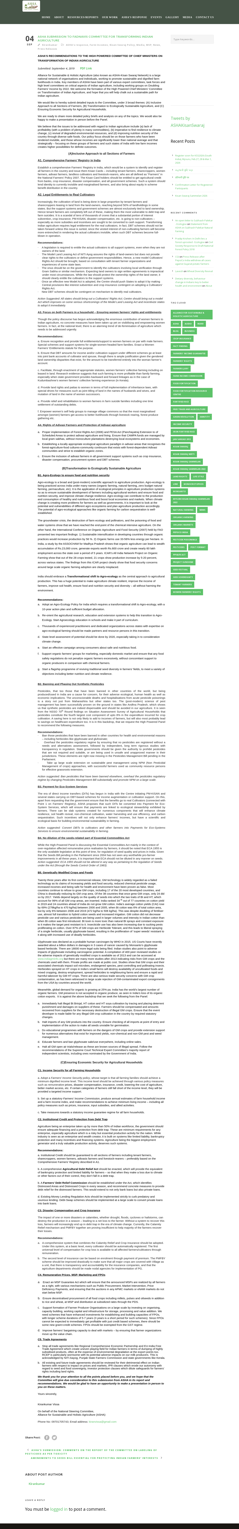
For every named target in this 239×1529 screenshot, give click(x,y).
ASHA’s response (134, 17)
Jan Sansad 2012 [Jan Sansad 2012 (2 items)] (182, 439)
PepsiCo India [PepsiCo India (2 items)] (180, 532)
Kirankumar (50, 44)
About (59, 17)
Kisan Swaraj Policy (122, 44)
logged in (59, 1509)
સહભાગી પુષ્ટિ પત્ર (184, 170)
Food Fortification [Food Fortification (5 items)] (184, 383)
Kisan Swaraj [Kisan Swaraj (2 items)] (180, 446)
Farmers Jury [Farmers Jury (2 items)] (180, 368)
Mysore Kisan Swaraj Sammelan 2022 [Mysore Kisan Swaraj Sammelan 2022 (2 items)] (191, 501)
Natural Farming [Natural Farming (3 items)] (183, 509)
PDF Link (86, 68)
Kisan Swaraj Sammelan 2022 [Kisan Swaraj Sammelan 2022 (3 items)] (189, 469)
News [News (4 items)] (202, 509)
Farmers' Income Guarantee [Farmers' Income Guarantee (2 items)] (189, 353)
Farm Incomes (99, 44)
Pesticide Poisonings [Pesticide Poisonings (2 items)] (185, 539)
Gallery (172, 17)
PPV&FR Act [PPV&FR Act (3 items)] (179, 554)
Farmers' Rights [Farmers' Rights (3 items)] (182, 361)
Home (46, 17)
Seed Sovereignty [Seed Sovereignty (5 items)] (183, 577)
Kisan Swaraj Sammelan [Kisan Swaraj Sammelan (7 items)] (187, 461)
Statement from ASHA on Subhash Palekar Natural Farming (194, 227)
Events (156, 17)
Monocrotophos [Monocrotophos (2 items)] (194, 484)
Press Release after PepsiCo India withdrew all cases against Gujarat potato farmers (193, 260)
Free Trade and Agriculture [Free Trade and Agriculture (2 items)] (189, 409)
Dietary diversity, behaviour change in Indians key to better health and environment (192, 282)
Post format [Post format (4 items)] (198, 547)
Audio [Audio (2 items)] (188, 323)
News (156, 44)
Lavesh (179, 271)
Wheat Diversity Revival (200, 271)
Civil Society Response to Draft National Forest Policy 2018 (194, 246)
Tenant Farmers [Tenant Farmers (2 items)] (182, 584)
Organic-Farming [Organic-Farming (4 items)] (183, 517)
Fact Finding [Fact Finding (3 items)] (180, 346)
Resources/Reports (83, 17)
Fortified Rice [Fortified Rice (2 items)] (181, 401)
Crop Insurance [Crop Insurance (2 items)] (182, 338)
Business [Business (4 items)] (190, 331)
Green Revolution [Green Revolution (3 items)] (183, 416)
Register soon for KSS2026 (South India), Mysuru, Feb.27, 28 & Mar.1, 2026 (193, 159)
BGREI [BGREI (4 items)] (200, 323)
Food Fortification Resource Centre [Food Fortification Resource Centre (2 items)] (190, 393)
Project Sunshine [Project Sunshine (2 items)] (183, 562)
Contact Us (205, 17)
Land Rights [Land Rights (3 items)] (180, 476)
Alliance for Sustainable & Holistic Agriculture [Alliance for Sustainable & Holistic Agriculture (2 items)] (188, 314)
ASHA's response (77, 44)
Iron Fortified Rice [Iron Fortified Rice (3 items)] (184, 431)
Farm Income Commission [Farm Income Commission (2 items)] (187, 375)
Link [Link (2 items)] (175, 484)
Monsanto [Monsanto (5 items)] (179, 491)
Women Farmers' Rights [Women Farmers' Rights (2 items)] (187, 592)
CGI (177, 256)
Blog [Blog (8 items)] (176, 331)
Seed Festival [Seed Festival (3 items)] (180, 569)
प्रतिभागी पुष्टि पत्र (182, 177)
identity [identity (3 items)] (205, 416)
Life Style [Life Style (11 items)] (198, 476)
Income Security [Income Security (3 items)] (182, 424)
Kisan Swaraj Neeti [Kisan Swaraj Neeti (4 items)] (184, 454)
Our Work (110, 17)
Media (187, 17)
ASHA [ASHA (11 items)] (176, 323)
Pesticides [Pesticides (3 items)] (179, 547)
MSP (148, 44)
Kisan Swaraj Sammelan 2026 (191, 195)
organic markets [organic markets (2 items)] (183, 524)
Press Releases (47, 48)
